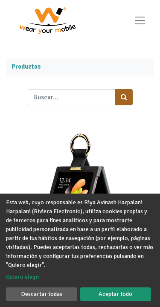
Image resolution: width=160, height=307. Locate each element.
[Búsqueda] (124, 97)
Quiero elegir (23, 277)
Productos (26, 66)
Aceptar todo (115, 294)
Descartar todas (41, 294)
